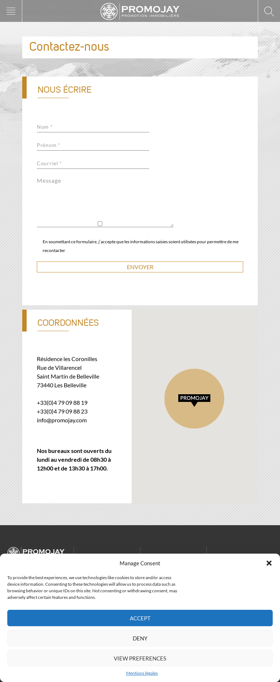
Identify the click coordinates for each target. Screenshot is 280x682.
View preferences (140, 658)
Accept (140, 618)
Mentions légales (142, 673)
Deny (140, 638)
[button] (269, 563)
